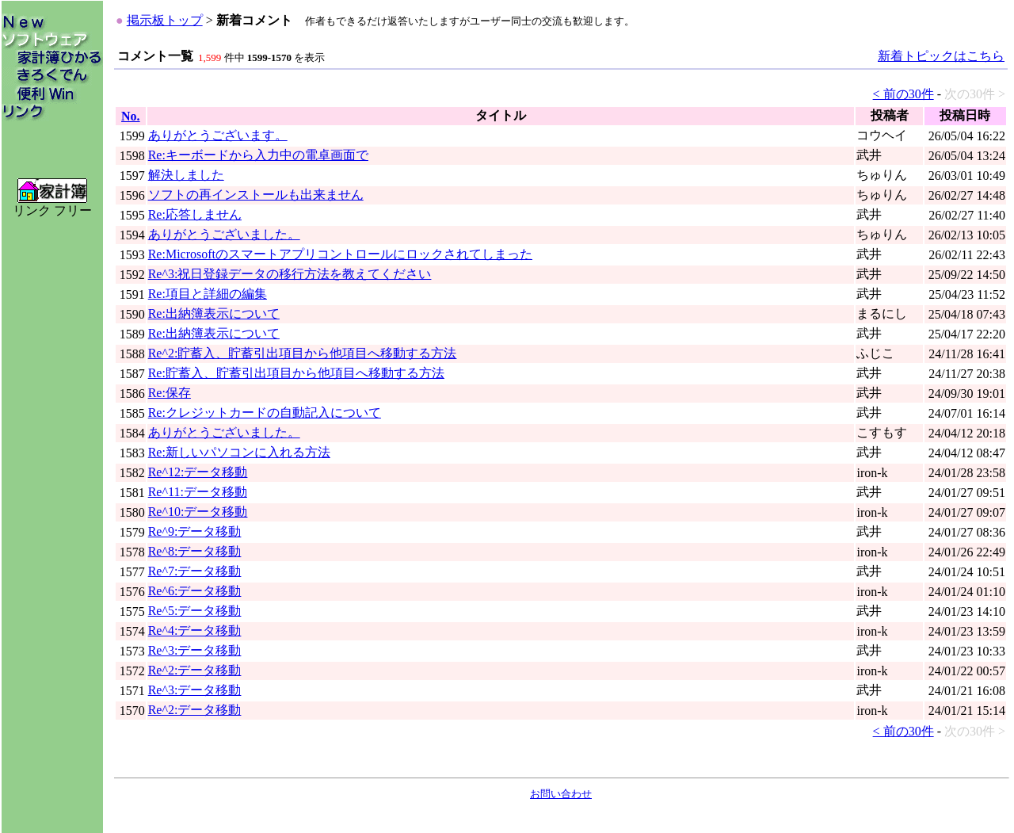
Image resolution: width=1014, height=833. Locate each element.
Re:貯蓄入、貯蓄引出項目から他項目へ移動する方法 (296, 373)
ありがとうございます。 (218, 135)
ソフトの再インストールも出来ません (256, 194)
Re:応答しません (195, 214)
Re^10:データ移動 (198, 511)
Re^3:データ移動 (195, 650)
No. (130, 116)
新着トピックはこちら (941, 56)
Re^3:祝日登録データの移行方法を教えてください (290, 274)
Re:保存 (169, 392)
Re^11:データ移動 (197, 492)
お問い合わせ (561, 794)
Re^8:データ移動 (195, 551)
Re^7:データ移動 (195, 571)
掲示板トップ (165, 20)
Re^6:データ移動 (195, 591)
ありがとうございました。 (224, 234)
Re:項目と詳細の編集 (207, 293)
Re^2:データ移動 (195, 670)
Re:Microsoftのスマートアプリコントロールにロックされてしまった (340, 254)
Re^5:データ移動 (195, 610)
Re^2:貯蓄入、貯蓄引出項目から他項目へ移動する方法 (302, 353)
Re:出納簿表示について (214, 313)
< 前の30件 (903, 94)
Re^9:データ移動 (195, 531)
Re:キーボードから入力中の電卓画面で (258, 155)
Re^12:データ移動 (198, 472)
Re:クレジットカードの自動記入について (264, 412)
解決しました (186, 175)
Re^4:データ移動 (195, 630)
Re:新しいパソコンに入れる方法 (239, 452)
